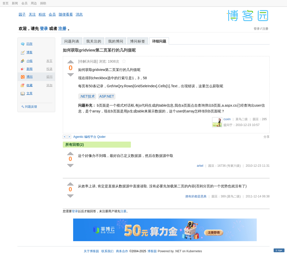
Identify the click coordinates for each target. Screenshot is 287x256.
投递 (49, 69)
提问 (49, 76)
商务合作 (122, 251)
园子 (22, 14)
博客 (29, 52)
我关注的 (93, 41)
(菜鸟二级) (233, 196)
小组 (29, 61)
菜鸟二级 (242, 119)
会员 (24, 3)
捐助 (43, 3)
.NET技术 (87, 96)
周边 (34, 3)
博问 (29, 76)
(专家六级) (233, 165)
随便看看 (66, 14)
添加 (49, 85)
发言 (49, 61)
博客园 (152, 251)
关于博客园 (91, 251)
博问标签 (137, 41)
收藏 (29, 85)
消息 (79, 14)
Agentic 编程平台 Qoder (89, 137)
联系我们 (107, 251)
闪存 (29, 44)
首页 (6, 3)
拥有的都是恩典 (196, 196)
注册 (62, 28)
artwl (200, 165)
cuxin (227, 119)
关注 (32, 14)
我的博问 (115, 41)
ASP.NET (106, 96)
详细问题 (159, 41)
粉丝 (42, 14)
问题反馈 (31, 106)
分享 (267, 137)
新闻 (15, 3)
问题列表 (71, 41)
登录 (44, 28)
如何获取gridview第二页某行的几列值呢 (99, 50)
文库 (29, 93)
